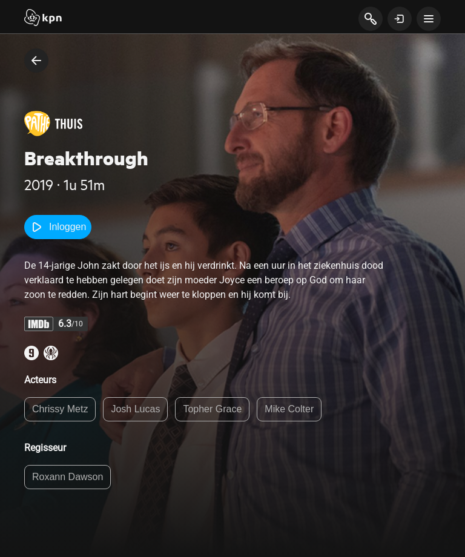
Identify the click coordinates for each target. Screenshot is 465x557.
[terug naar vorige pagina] (36, 60)
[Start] (43, 19)
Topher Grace (212, 409)
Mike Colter (289, 409)
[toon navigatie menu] (429, 19)
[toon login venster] (400, 19)
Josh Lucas (135, 409)
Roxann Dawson (67, 477)
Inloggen (58, 227)
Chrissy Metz (60, 409)
